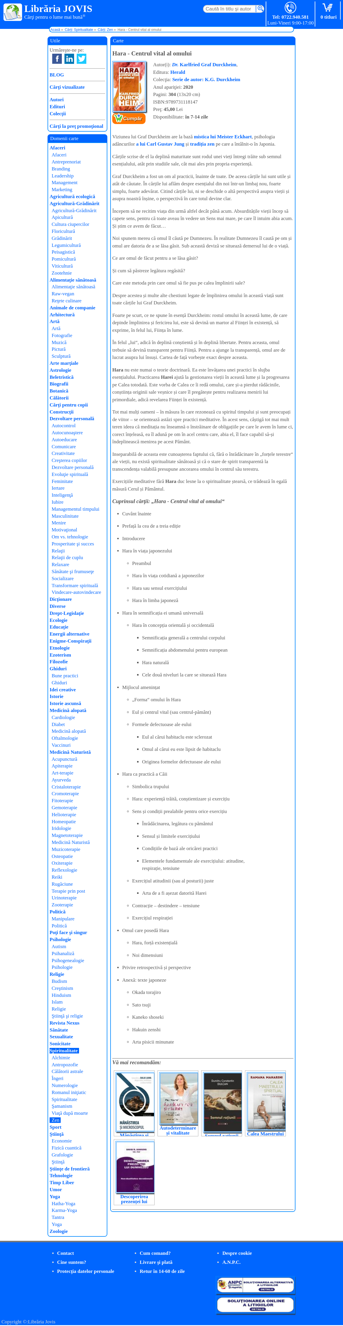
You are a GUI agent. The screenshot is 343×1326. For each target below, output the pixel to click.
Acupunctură (64, 759)
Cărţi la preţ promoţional (76, 126)
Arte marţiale (64, 363)
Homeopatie (64, 821)
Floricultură (63, 231)
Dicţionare (61, 599)
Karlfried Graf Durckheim (204, 64)
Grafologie (62, 1155)
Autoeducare (64, 439)
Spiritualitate (64, 1050)
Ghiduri (58, 668)
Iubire (58, 502)
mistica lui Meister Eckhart (223, 136)
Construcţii (62, 412)
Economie (62, 1141)
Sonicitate (60, 1043)
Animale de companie (72, 307)
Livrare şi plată (156, 1262)
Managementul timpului (75, 509)
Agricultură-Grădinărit (74, 203)
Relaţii (58, 551)
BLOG (57, 75)
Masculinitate (65, 516)
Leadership (63, 176)
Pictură (59, 349)
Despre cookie (237, 1253)
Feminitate (62, 481)
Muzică (59, 342)
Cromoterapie (65, 793)
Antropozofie (65, 1064)
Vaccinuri (61, 745)
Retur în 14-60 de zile (162, 1271)
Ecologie (58, 620)
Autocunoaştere (67, 432)
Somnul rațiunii (222, 1136)
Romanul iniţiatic (69, 1092)
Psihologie (60, 939)
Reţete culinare (66, 300)
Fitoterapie (62, 800)
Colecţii (58, 113)
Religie (57, 974)
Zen (55, 1120)
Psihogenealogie (68, 960)
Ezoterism (60, 655)
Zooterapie (62, 905)
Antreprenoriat (66, 162)
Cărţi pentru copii (69, 405)
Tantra (58, 1217)
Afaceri (57, 148)
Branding (61, 169)
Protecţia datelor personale (85, 1271)
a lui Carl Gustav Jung (160, 144)
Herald (177, 72)
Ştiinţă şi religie (67, 1016)
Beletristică (62, 377)
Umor (56, 1189)
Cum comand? (155, 1253)
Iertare (58, 488)
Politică (58, 912)
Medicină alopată (68, 710)
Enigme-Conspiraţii (71, 641)
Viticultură (62, 266)
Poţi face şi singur (68, 932)
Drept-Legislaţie (67, 613)
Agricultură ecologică (72, 196)
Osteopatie (62, 856)
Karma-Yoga (64, 1210)
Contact (65, 1253)
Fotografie (62, 335)
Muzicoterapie (66, 849)
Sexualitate (61, 1036)
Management (65, 182)
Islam (57, 1002)
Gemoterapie (64, 807)
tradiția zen (202, 144)
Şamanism (62, 1106)
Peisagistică (63, 252)
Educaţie (59, 627)
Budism (59, 981)
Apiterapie (62, 766)
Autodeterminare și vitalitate (178, 1130)
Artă (55, 321)
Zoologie (59, 1231)
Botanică (59, 391)
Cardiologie (63, 717)
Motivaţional (64, 530)
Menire (59, 523)
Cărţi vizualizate (67, 87)
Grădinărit (62, 238)
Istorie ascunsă (65, 703)
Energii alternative (69, 634)
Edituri (57, 106)
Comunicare (64, 446)
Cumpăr (132, 118)
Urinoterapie (64, 898)
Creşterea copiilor (69, 460)
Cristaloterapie (66, 787)
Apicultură (62, 217)
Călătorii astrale (67, 1071)
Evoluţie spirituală (70, 474)
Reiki (57, 877)
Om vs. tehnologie (70, 537)
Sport (56, 1127)
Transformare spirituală (75, 585)
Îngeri (58, 1078)
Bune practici (65, 675)
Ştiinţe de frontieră (70, 1169)
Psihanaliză (63, 953)
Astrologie (60, 370)
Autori (57, 99)
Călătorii (59, 398)
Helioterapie (64, 814)
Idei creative (63, 689)
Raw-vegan (63, 293)
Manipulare (63, 919)
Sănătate (59, 1030)
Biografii (59, 384)
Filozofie (59, 661)
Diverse (58, 606)
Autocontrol (64, 425)
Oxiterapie (62, 863)
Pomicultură (64, 259)
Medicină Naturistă (70, 752)
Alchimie (61, 1057)
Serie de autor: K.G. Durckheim (206, 79)
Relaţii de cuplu (67, 557)
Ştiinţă (57, 1134)
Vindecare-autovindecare (76, 592)
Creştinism (62, 988)
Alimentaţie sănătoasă (73, 280)
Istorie (56, 696)
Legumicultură (66, 245)
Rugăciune (62, 884)
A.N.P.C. (231, 1262)
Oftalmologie (65, 738)
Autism (59, 946)
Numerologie (65, 1085)
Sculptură (61, 356)
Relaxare (60, 564)
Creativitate (63, 453)
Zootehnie (62, 273)
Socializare (63, 578)
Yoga (55, 1196)
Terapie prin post (68, 891)
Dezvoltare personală (72, 418)
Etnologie (60, 648)
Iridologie (61, 828)
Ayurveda (61, 780)
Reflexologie (64, 870)
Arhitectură (62, 314)
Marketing (62, 189)
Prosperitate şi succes (73, 544)
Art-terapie (63, 773)
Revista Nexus (64, 1023)
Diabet (58, 724)
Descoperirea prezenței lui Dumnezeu (134, 1201)
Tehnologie (61, 1175)
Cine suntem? (71, 1262)
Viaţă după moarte (70, 1113)
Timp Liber (62, 1182)
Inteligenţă (62, 495)
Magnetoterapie (67, 835)
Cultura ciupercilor (70, 224)
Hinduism (61, 995)
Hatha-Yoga (63, 1203)
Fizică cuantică (66, 1148)
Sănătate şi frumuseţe (73, 571)
